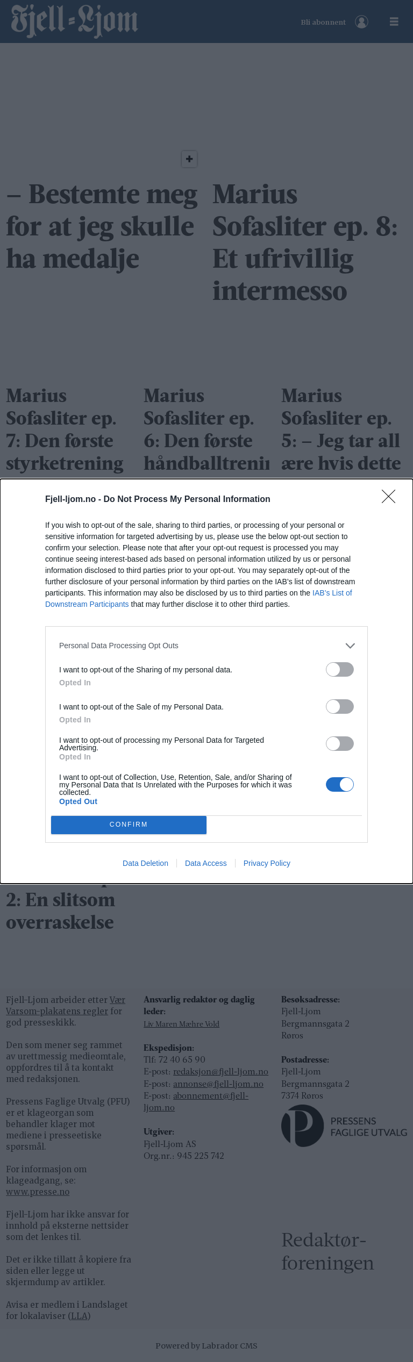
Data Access (206, 863)
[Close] (392, 500)
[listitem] (206, 645)
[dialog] (206, 681)
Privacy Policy (267, 863)
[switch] (340, 669)
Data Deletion (145, 863)
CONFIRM (129, 825)
